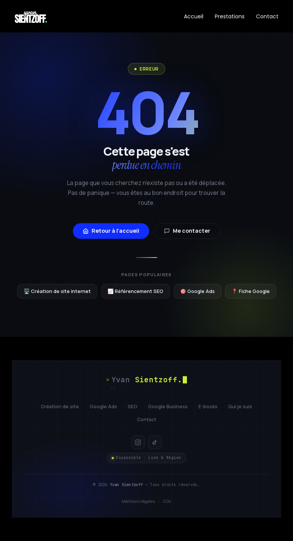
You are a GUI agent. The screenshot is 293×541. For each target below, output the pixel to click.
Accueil (193, 16)
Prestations (230, 16)
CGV (167, 501)
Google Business (168, 406)
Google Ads (103, 406)
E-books (207, 406)
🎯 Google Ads (197, 291)
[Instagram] (138, 442)
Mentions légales (138, 501)
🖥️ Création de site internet (57, 291)
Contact (267, 16)
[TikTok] (155, 442)
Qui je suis (240, 406)
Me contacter (187, 230)
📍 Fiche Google (251, 291)
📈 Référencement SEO (135, 291)
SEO (132, 406)
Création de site (60, 406)
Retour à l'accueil (111, 230)
